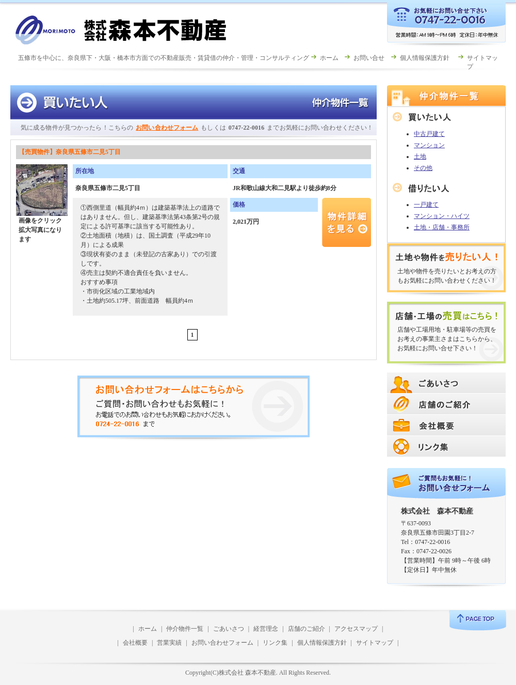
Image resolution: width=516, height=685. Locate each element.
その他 (423, 168)
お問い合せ (368, 57)
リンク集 (275, 642)
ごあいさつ (228, 628)
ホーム (329, 57)
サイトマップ (374, 642)
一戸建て (426, 204)
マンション (429, 145)
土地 (420, 156)
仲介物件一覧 (184, 628)
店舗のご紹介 (306, 628)
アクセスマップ (356, 628)
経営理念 (265, 628)
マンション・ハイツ (442, 216)
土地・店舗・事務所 (442, 227)
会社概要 (135, 642)
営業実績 (169, 642)
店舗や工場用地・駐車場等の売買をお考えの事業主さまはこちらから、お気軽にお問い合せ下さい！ (446, 339)
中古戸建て (429, 133)
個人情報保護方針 (424, 57)
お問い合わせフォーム (167, 127)
